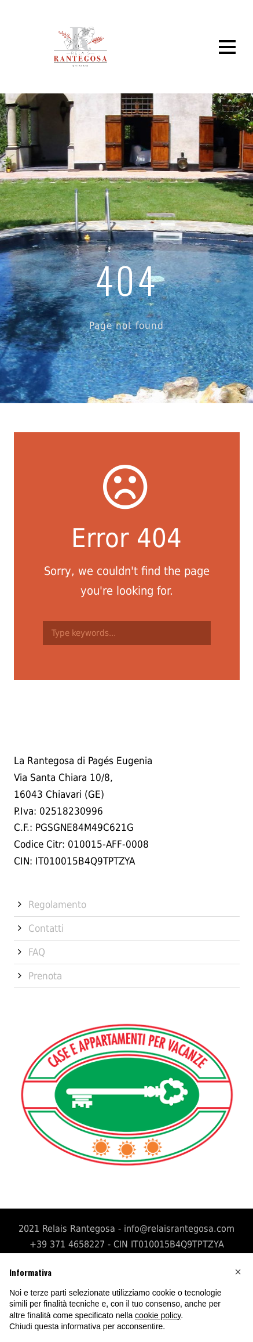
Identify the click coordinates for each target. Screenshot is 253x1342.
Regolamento (57, 904)
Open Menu (227, 46)
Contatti (46, 928)
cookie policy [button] (158, 1315)
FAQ (36, 952)
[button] (238, 1272)
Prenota (45, 976)
